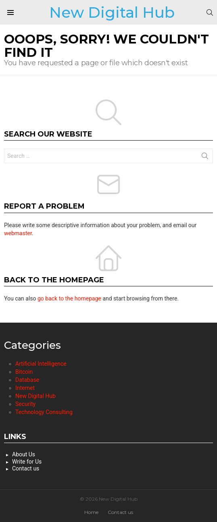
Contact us (25, 468)
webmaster (18, 233)
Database (27, 380)
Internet (25, 388)
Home (91, 512)
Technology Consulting (44, 412)
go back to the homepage (69, 298)
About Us (23, 454)
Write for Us (27, 461)
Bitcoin (24, 372)
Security (25, 404)
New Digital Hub (112, 12)
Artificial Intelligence (41, 363)
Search (205, 157)
